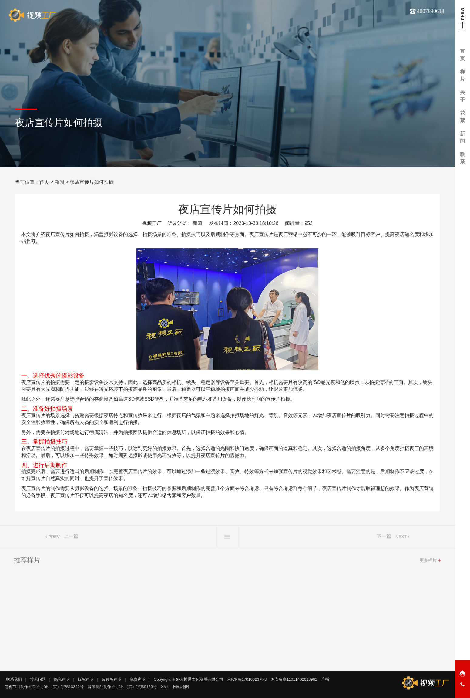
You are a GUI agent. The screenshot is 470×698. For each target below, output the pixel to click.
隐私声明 (62, 679)
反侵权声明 (112, 679)
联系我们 (14, 679)
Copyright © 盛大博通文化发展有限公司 (188, 679)
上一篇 (71, 538)
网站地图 (181, 686)
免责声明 (138, 679)
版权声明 (86, 679)
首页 (44, 182)
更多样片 (428, 563)
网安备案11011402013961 (294, 679)
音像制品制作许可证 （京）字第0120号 (122, 686)
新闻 (59, 182)
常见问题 (38, 679)
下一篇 (384, 538)
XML (165, 686)
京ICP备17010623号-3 (247, 679)
